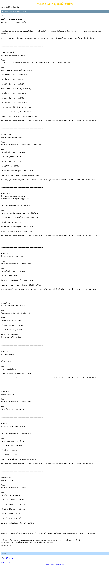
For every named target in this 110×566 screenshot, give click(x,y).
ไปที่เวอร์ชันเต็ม (7, 563)
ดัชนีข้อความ (8, 558)
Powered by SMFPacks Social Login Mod (55, 564)
